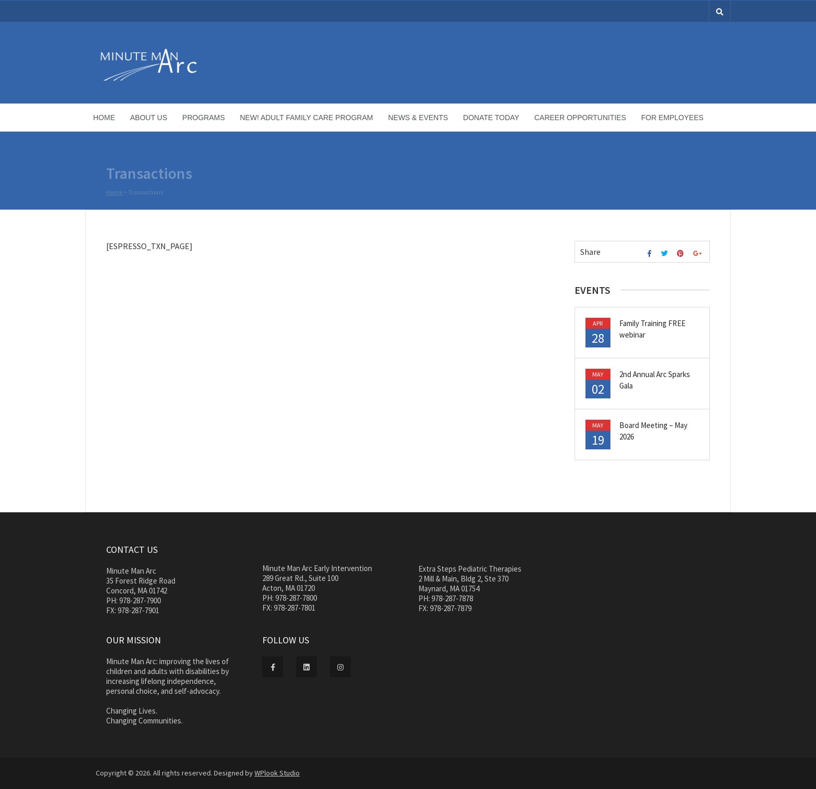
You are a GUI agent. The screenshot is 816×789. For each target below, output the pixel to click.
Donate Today (491, 117)
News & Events (418, 117)
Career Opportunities (580, 117)
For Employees (672, 117)
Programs (203, 117)
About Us (148, 117)
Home (104, 117)
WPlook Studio (277, 773)
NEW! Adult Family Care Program (306, 117)
